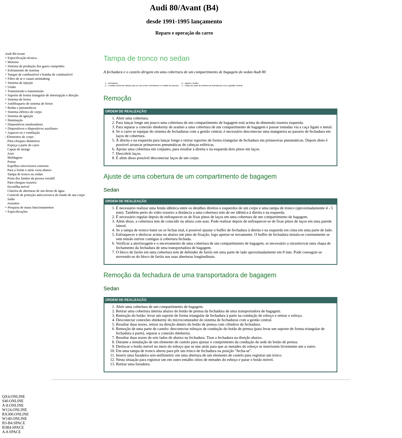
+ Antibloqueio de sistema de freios (29, 103)
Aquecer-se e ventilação (24, 132)
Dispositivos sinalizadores (25, 124)
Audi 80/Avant (15, 54)
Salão (11, 199)
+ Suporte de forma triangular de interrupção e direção (41, 95)
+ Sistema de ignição (19, 116)
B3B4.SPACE (13, 427)
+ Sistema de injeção (19, 83)
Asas (10, 153)
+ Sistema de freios (18, 99)
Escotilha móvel (18, 186)
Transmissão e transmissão (26, 91)
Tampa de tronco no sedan (25, 174)
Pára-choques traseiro (21, 182)
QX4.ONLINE (13, 396)
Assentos (13, 203)
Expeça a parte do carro (23, 145)
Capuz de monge (18, 149)
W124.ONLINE (14, 410)
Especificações (18, 211)
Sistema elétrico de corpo (25, 112)
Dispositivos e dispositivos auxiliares (33, 128)
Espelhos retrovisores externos (28, 166)
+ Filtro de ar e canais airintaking (27, 78)
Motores (13, 62)
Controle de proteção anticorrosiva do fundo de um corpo (46, 195)
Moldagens (14, 157)
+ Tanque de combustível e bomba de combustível (39, 74)
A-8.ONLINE (13, 405)
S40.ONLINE (13, 401)
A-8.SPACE (11, 432)
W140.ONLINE (14, 418)
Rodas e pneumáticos (22, 108)
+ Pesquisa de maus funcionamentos (29, 207)
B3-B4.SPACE (13, 423)
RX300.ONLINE (15, 414)
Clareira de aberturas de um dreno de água (35, 191)
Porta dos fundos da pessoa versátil (31, 178)
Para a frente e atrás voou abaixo (29, 170)
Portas (11, 162)
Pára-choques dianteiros (23, 141)
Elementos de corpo (20, 137)
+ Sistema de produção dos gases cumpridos (35, 66)
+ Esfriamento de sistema (22, 70)
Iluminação (15, 120)
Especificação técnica (22, 58)
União (12, 87)
